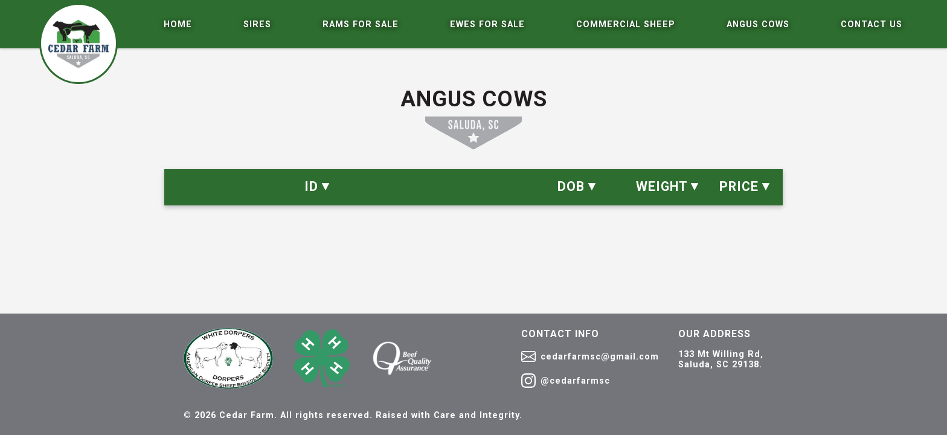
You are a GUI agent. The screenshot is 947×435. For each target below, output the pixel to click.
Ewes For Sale (487, 24)
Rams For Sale (361, 24)
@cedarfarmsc (565, 380)
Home (178, 24)
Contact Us (871, 24)
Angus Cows (758, 24)
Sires (257, 24)
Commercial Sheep (625, 24)
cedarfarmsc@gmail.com (590, 356)
